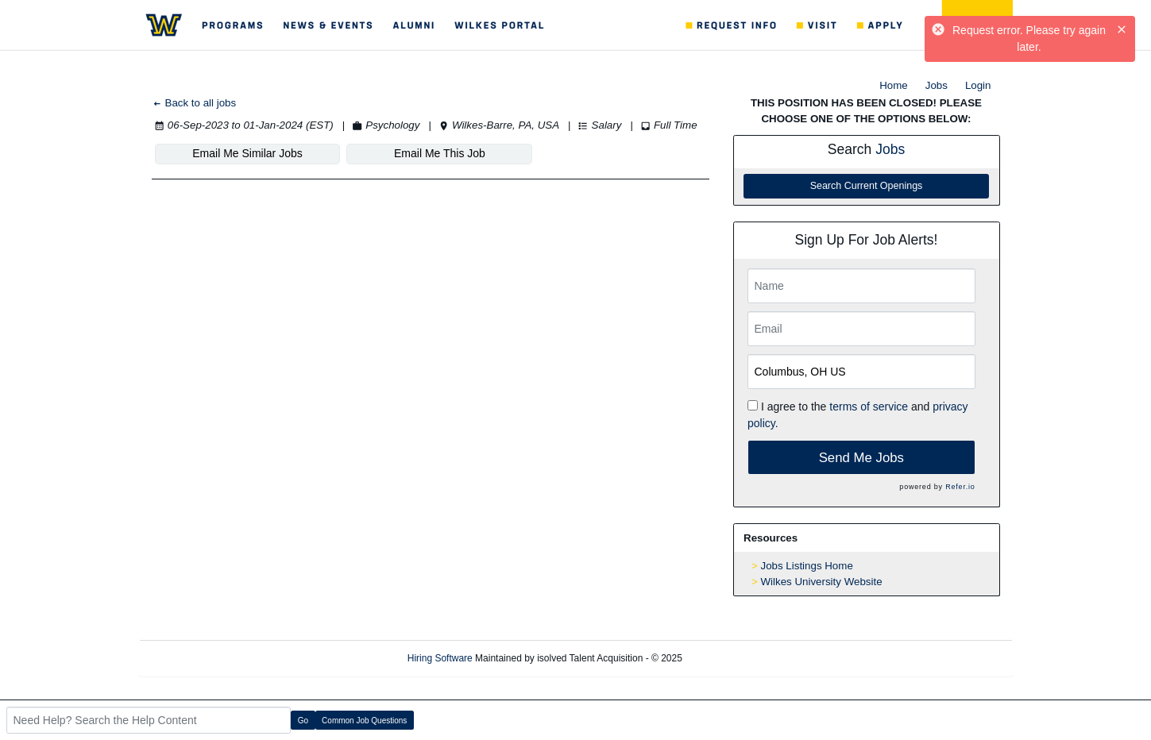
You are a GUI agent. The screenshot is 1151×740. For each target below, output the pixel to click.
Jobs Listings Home (807, 566)
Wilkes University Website (822, 582)
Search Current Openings (866, 185)
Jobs (936, 85)
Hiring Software (440, 658)
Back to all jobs (194, 103)
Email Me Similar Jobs (247, 153)
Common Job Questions (364, 720)
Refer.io (960, 487)
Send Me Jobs (861, 457)
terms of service (868, 406)
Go (303, 720)
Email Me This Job (439, 153)
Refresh (727, 658)
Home (893, 85)
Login (978, 85)
